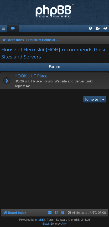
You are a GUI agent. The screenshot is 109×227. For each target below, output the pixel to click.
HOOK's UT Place (31, 76)
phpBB (39, 219)
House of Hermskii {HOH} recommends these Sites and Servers (54, 53)
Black (46, 223)
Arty (64, 223)
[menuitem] (13, 28)
